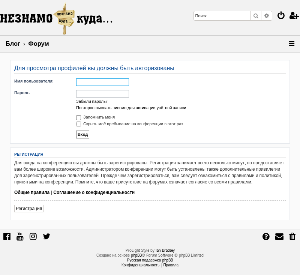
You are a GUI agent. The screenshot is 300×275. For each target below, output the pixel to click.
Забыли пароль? (92, 101)
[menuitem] (281, 16)
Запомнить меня (95, 117)
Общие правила (32, 192)
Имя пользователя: (33, 81)
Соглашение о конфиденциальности (94, 192)
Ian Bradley (165, 250)
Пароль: (22, 92)
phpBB (136, 255)
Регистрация (29, 208)
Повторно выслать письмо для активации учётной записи (131, 107)
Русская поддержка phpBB (150, 260)
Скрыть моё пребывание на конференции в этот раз (129, 123)
